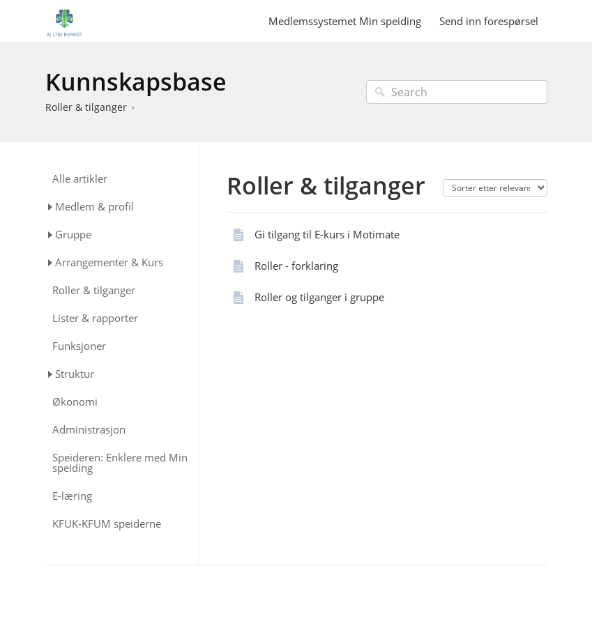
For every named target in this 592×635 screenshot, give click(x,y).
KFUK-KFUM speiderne (106, 524)
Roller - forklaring (296, 266)
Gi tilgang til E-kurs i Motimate (327, 234)
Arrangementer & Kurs (109, 262)
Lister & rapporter (95, 318)
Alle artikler (79, 179)
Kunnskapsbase (136, 82)
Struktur (74, 374)
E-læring (72, 496)
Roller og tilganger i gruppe (319, 297)
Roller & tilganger (86, 107)
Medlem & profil (94, 206)
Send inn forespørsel (488, 21)
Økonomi (75, 402)
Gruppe (73, 234)
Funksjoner (79, 346)
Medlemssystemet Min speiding (344, 21)
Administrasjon (89, 429)
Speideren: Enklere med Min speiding (120, 462)
